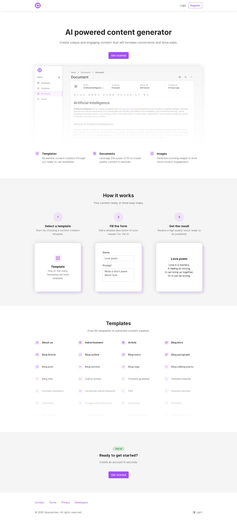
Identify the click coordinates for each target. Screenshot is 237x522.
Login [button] (183, 5)
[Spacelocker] (38, 5)
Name (106, 252)
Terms (52, 502)
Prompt (107, 265)
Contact (39, 502)
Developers (81, 502)
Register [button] (195, 5)
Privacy (65, 502)
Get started (118, 55)
